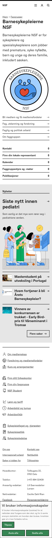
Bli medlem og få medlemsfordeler (22, 117)
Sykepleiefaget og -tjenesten (23, 425)
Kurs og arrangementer (20, 366)
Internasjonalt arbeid (13, 454)
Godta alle (37, 533)
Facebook (7, 499)
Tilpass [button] (8, 524)
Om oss (6, 449)
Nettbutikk (32, 454)
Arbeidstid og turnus (19, 408)
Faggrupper (16, 16)
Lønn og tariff (15, 402)
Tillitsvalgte (33, 460)
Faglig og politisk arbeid (16, 130)
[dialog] (26, 519)
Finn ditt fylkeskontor (19, 378)
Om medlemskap (17, 354)
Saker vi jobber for (11, 460)
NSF (4, 5)
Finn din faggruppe (18, 384)
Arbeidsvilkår (14, 414)
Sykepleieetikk (15, 432)
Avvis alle (13, 533)
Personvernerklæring (37, 499)
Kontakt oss (33, 449)
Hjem (5, 16)
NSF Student (14, 390)
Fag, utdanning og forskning (18, 123)
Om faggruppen (11, 136)
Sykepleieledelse (17, 438)
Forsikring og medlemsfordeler (24, 360)
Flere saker (36, 333)
